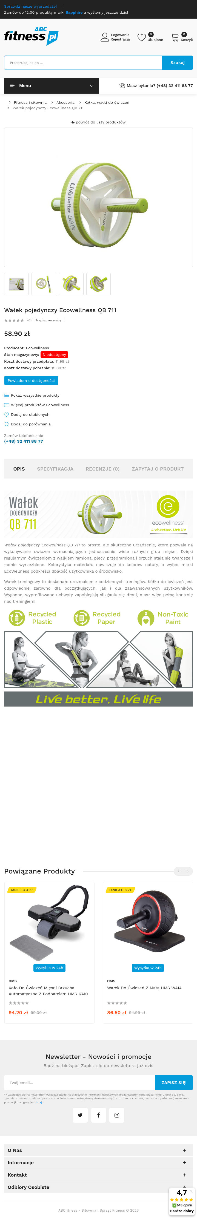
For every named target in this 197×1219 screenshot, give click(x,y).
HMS (13, 981)
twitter (80, 1115)
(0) (29, 320)
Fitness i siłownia (30, 102)
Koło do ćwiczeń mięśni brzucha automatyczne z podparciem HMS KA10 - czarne (48, 993)
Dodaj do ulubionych (30, 414)
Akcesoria (65, 102)
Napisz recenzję (48, 320)
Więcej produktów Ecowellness (40, 405)
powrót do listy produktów (98, 122)
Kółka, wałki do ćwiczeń (106, 102)
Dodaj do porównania (31, 424)
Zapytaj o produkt (158, 469)
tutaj (39, 1102)
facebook (98, 1115)
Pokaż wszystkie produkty (35, 395)
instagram (116, 1115)
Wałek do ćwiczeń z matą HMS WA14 (144, 987)
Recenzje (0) (103, 469)
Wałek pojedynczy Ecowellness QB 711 (48, 108)
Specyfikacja (55, 469)
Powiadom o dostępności (31, 380)
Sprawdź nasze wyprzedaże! (30, 6)
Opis (19, 469)
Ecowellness (37, 348)
